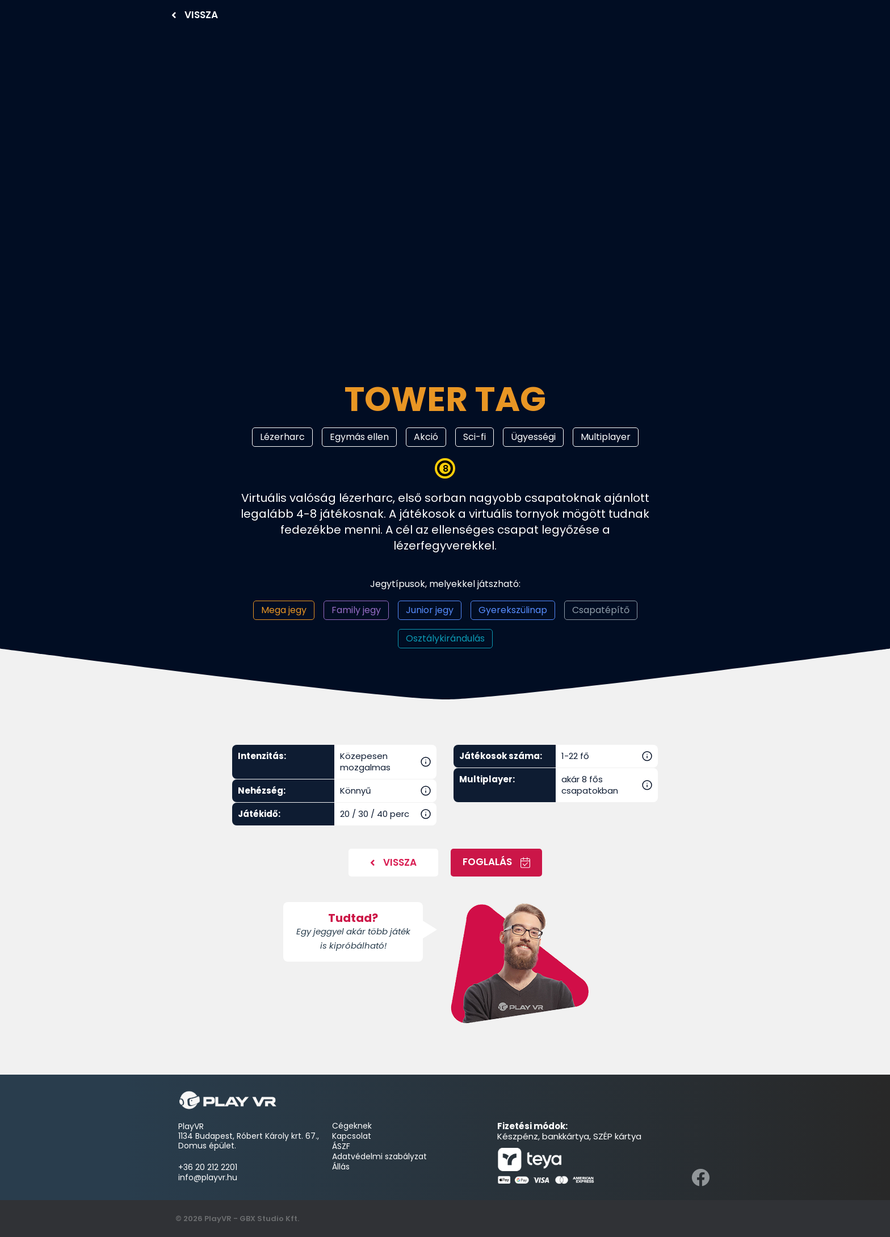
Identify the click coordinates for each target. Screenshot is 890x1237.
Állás (341, 1166)
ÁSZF (341, 1146)
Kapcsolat (351, 1136)
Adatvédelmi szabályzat (379, 1156)
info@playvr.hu (207, 1177)
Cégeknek (353, 1125)
